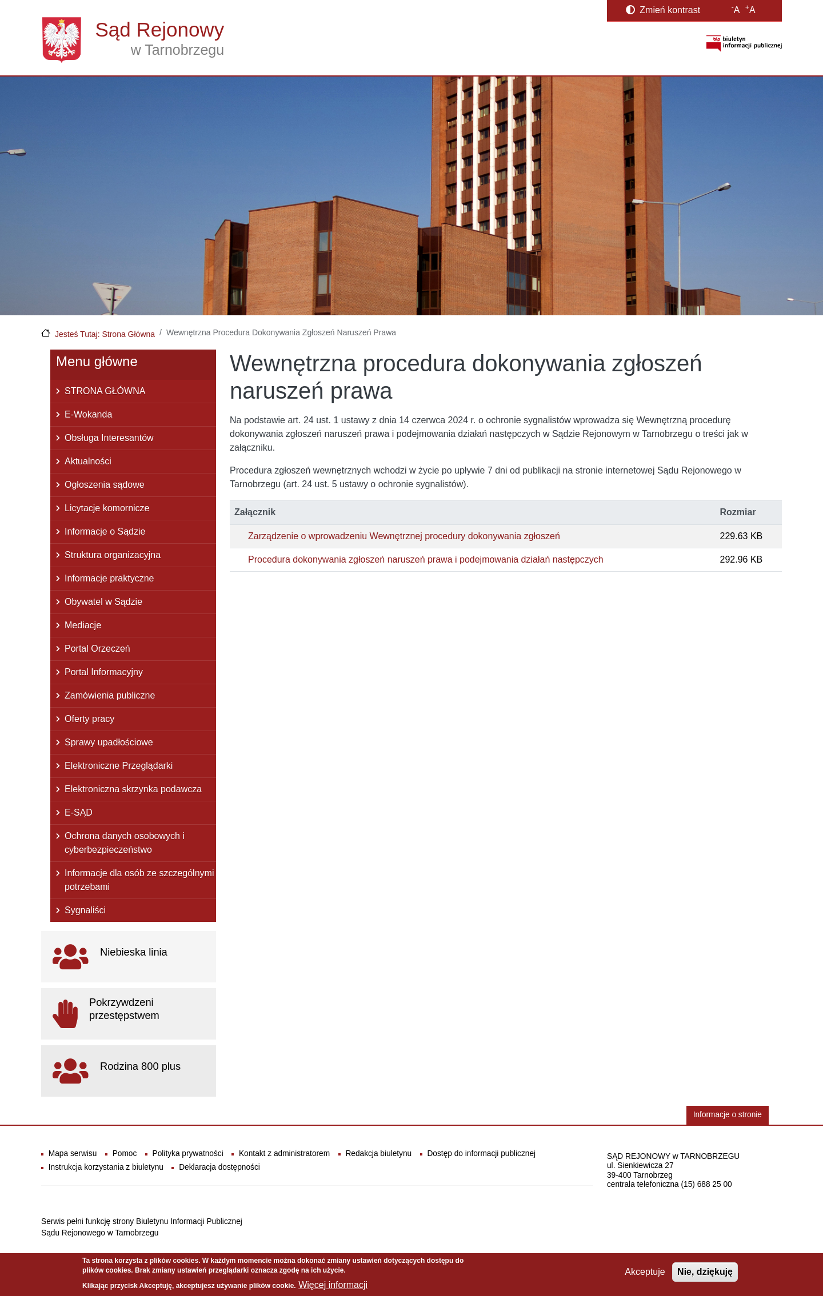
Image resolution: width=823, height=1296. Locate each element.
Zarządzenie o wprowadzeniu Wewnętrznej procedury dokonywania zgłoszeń (404, 536)
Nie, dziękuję (705, 1272)
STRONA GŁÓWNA (105, 391)
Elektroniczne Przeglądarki (119, 766)
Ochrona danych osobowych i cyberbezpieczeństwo (125, 842)
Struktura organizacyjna (113, 555)
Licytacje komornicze (107, 508)
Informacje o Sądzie (105, 531)
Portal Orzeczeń (97, 648)
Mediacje (83, 625)
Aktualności (88, 461)
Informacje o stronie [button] (727, 1114)
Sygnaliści (85, 910)
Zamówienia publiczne (110, 695)
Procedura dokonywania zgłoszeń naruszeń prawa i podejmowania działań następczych (426, 559)
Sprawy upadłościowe (109, 742)
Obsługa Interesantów (109, 438)
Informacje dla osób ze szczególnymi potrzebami (139, 880)
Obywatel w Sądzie (103, 602)
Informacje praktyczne (109, 578)
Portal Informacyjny (104, 672)
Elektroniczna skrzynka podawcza (133, 789)
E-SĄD (79, 812)
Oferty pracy (89, 719)
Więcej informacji (332, 1285)
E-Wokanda (88, 414)
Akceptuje (645, 1272)
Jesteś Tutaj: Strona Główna (105, 334)
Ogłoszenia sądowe (105, 484)
